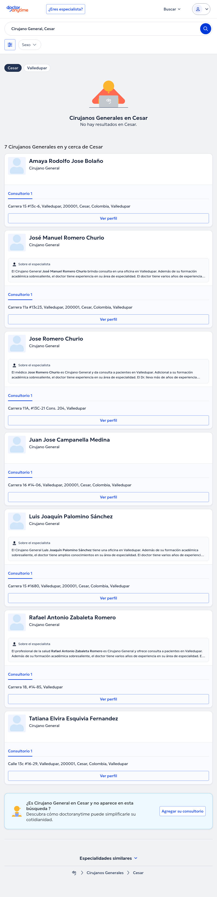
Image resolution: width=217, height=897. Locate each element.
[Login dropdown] (201, 9)
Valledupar (37, 67)
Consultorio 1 (20, 193)
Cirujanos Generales (105, 873)
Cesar (13, 67)
